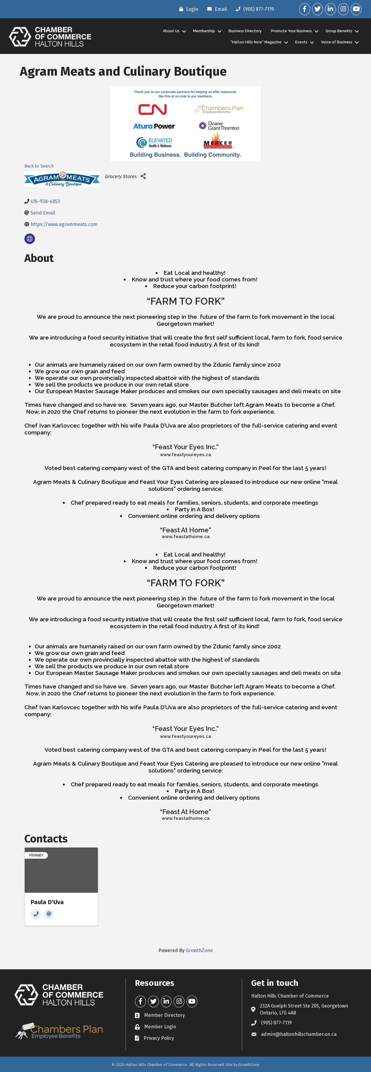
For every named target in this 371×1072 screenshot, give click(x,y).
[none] (29, 239)
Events (301, 42)
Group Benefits (338, 31)
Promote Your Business (290, 31)
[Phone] (36, 914)
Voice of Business (336, 42)
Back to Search (39, 165)
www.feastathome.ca (186, 536)
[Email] (215, 9)
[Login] (187, 9)
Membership (203, 31)
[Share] (143, 176)
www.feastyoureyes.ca (185, 454)
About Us (170, 31)
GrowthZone (199, 950)
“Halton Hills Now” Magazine (255, 42)
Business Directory (244, 31)
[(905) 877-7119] (253, 9)
